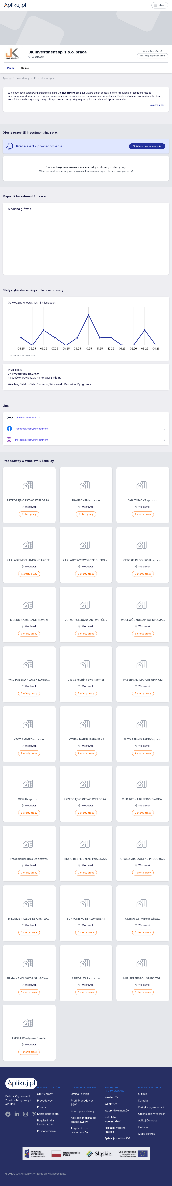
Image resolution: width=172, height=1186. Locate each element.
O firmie (142, 1094)
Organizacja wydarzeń (151, 1113)
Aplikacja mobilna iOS (117, 1138)
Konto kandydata (48, 1113)
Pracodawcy (22, 78)
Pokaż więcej (156, 105)
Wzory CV (111, 1104)
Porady (41, 1107)
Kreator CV (111, 1097)
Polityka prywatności (151, 1107)
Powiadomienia (46, 1131)
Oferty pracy (45, 1094)
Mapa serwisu (146, 1133)
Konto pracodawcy (82, 1111)
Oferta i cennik (80, 1094)
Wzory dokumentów (117, 1110)
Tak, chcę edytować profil (152, 55)
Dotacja (143, 1127)
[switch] (147, 146)
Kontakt (143, 1100)
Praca (11, 68)
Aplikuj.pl (7, 78)
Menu (159, 5)
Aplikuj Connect (147, 1120)
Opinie (25, 68)
